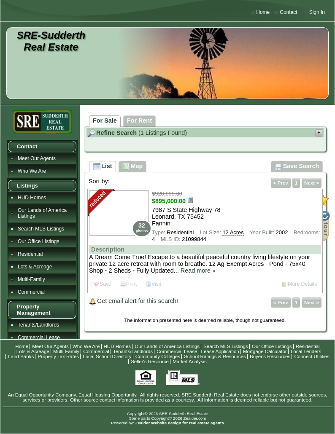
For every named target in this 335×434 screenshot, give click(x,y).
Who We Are (32, 171)
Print (131, 284)
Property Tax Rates (58, 356)
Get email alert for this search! (137, 300)
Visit (156, 284)
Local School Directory (107, 356)
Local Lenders (306, 351)
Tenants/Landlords (38, 325)
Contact (285, 12)
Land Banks (21, 356)
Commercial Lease (39, 337)
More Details (302, 284)
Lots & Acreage (35, 267)
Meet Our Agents (37, 158)
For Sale (105, 120)
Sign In (314, 12)
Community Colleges (157, 356)
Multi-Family (31, 279)
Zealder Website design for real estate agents (179, 423)
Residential (30, 254)
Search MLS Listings (41, 229)
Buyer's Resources (270, 356)
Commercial (31, 292)
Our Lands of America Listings (42, 213)
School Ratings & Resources (215, 356)
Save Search (297, 167)
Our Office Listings (38, 241)
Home (260, 12)
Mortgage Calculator (265, 351)
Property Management (33, 309)
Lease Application (220, 351)
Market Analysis (190, 361)
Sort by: (99, 181)
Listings (27, 185)
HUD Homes (32, 198)
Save (105, 284)
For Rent (139, 120)
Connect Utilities (311, 356)
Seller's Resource (150, 361)
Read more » (198, 270)
